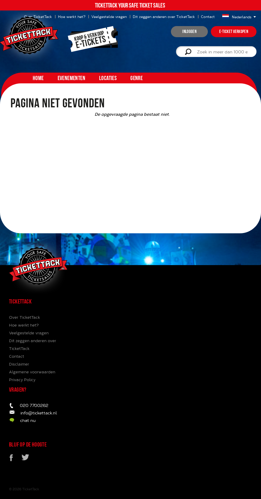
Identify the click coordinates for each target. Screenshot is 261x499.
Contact (208, 16)
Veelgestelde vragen (109, 16)
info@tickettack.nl (38, 413)
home (38, 78)
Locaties (108, 78)
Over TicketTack (24, 317)
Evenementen (71, 78)
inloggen (189, 31)
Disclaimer (19, 364)
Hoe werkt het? (24, 325)
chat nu (28, 420)
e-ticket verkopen (233, 31)
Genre (136, 78)
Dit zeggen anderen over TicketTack (164, 16)
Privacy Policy (22, 379)
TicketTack (30, 489)
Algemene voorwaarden (32, 372)
